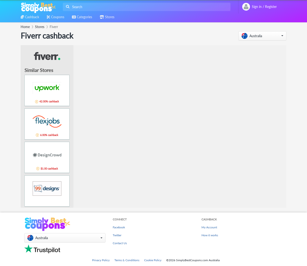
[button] (262, 36)
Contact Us (120, 243)
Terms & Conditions (126, 260)
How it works (209, 235)
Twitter (117, 235)
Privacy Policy (101, 260)
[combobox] (145, 7)
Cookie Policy (152, 260)
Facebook (119, 227)
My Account (209, 227)
